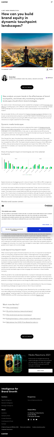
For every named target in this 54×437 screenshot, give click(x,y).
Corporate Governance (6, 429)
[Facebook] (34, 420)
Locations (4, 413)
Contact (3, 424)
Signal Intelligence (6, 400)
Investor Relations (6, 418)
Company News (5, 415)
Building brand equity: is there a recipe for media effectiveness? (23, 318)
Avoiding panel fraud (7, 421)
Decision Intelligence (7, 403)
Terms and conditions (25, 427)
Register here (39, 295)
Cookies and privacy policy (38, 427)
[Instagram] (31, 420)
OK (40, 229)
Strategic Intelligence (7, 405)
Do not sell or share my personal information (14, 229)
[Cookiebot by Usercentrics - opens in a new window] (45, 206)
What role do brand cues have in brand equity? (19, 315)
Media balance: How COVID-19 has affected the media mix (22, 322)
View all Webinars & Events (35, 400)
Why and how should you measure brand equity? (19, 311)
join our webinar (5, 293)
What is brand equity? (12, 307)
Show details (45, 224)
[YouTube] (28, 420)
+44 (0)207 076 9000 (34, 416)
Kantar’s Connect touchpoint (34, 114)
